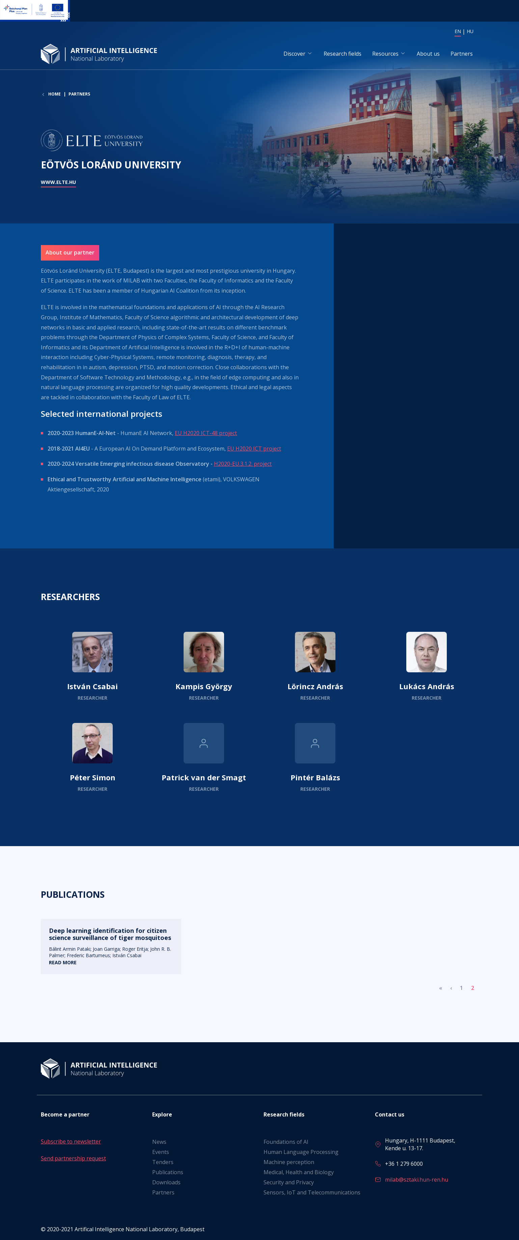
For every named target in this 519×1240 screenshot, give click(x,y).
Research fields (342, 53)
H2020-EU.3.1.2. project (243, 464)
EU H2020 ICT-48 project (206, 433)
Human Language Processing (301, 1152)
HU (470, 31)
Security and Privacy (289, 1182)
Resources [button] (385, 53)
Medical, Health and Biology (299, 1172)
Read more (92, 666)
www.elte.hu (58, 182)
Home (54, 95)
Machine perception (289, 1162)
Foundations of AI (286, 1142)
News (159, 1142)
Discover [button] (294, 53)
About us (428, 53)
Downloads (166, 1182)
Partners (461, 53)
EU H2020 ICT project (254, 449)
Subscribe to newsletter (71, 1141)
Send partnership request (73, 1158)
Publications (167, 1172)
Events (160, 1152)
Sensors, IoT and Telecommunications (312, 1192)
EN (458, 31)
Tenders (162, 1162)
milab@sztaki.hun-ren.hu (416, 1179)
